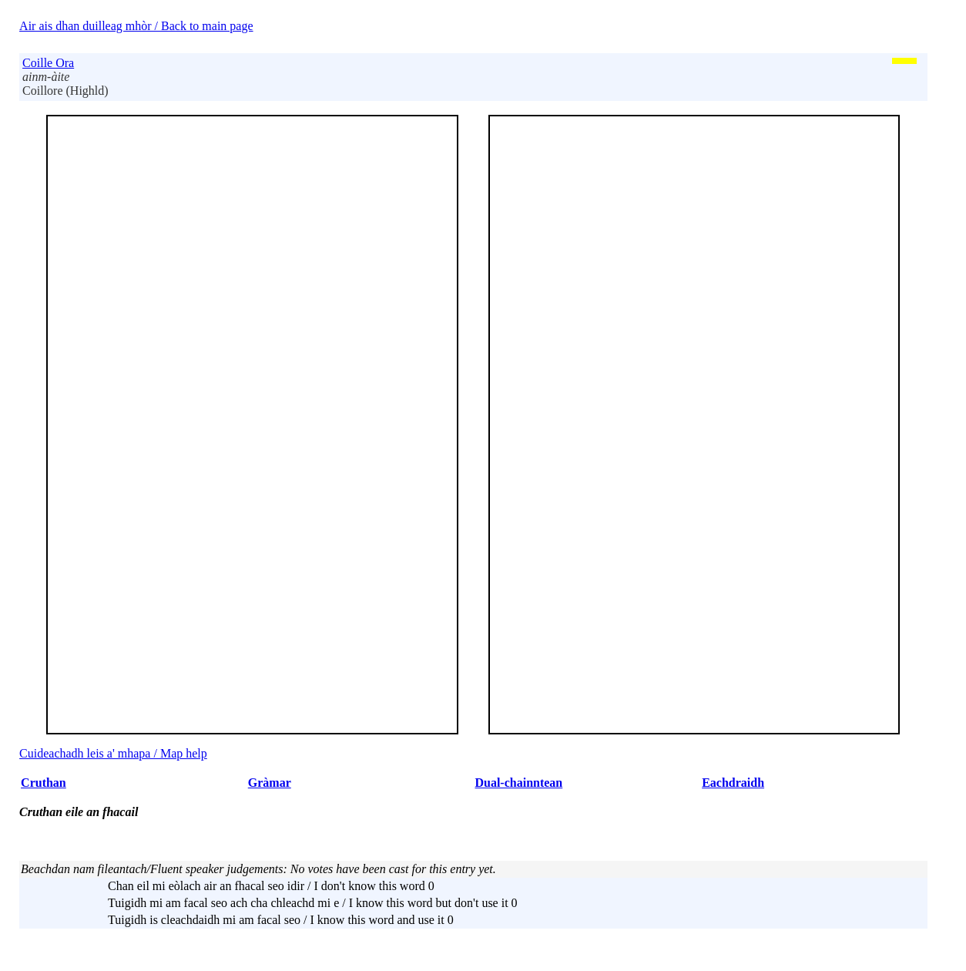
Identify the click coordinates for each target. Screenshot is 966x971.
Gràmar (269, 782)
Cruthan (43, 782)
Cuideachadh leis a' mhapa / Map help (113, 753)
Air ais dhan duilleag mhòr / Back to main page (136, 25)
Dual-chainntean (518, 782)
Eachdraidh (733, 782)
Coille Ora (48, 62)
